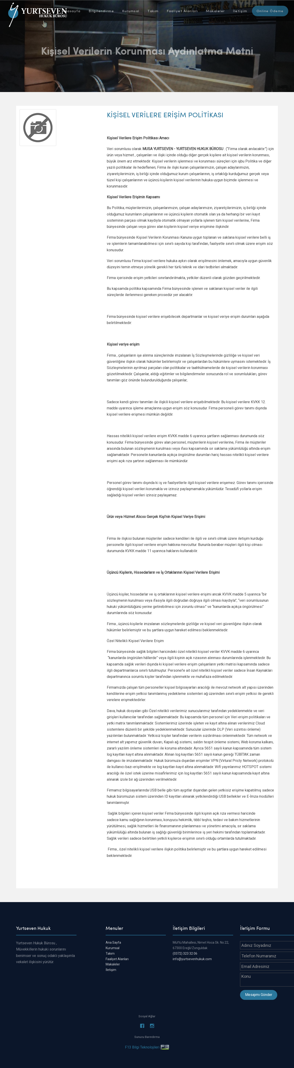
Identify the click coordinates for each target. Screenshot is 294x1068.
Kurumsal (130, 10)
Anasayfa (71, 10)
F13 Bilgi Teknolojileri (142, 1047)
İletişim (240, 10)
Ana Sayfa (113, 942)
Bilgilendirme (101, 10)
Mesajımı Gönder (258, 995)
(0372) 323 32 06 (185, 953)
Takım (153, 10)
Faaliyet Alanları (182, 10)
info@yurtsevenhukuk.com (192, 959)
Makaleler (215, 10)
